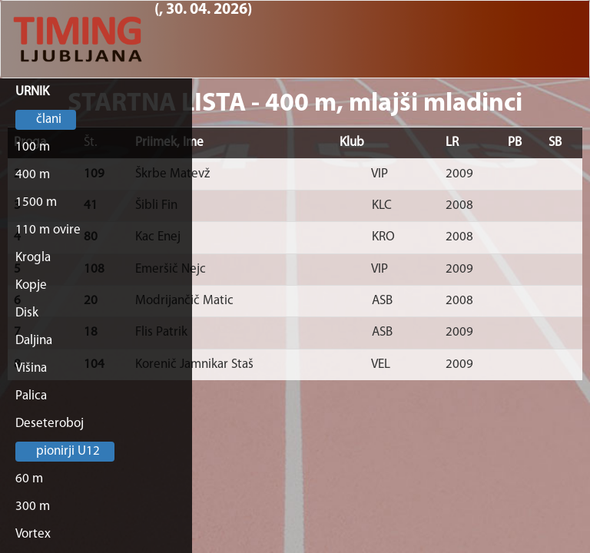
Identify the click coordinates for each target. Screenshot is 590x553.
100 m (32, 147)
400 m (32, 174)
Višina (31, 368)
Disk (26, 313)
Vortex (33, 534)
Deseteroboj (49, 423)
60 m (29, 478)
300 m (32, 506)
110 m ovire (48, 230)
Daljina (33, 340)
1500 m (36, 202)
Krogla (33, 257)
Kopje (31, 285)
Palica (31, 395)
